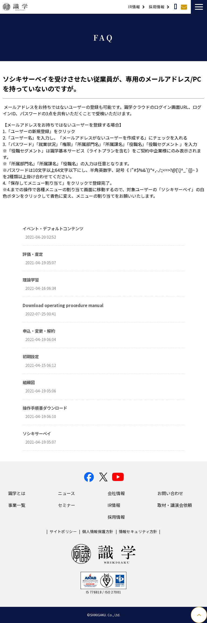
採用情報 (156, 6)
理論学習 (31, 280)
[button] (199, 7)
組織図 (29, 382)
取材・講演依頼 (176, 6)
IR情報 (134, 6)
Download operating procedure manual (63, 305)
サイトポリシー (63, 531)
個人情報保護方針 (97, 531)
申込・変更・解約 (39, 331)
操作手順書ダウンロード (45, 408)
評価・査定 (33, 254)
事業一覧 (16, 505)
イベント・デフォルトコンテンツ (53, 228)
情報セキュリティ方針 (138, 531)
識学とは (16, 493)
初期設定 (31, 356)
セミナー (66, 505)
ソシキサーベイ (37, 433)
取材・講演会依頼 (174, 505)
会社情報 (116, 493)
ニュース (66, 493)
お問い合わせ (184, 6)
